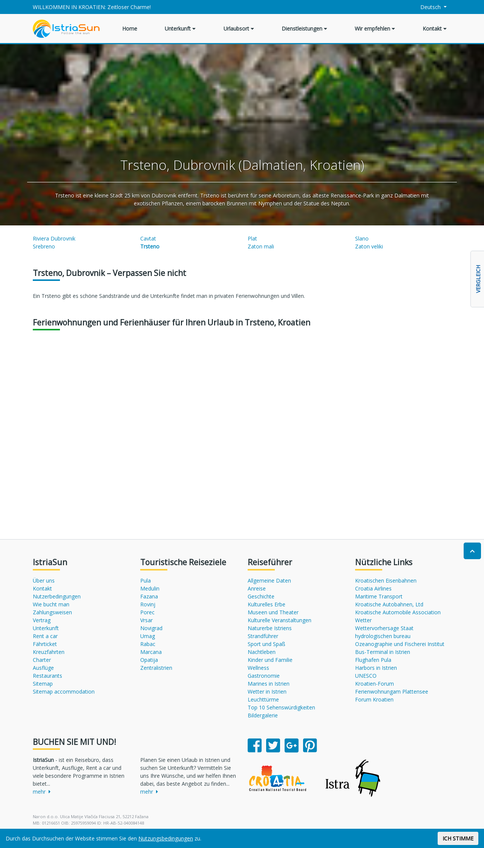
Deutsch (426, 7)
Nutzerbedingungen (57, 596)
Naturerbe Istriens (270, 628)
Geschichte (261, 596)
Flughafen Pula (373, 659)
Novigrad (151, 628)
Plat (252, 238)
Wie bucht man (51, 604)
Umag (147, 636)
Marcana (151, 651)
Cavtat (148, 238)
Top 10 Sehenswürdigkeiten (281, 707)
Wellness (258, 667)
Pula (145, 580)
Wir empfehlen (375, 28)
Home (129, 28)
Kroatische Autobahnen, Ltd (389, 604)
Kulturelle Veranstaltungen (279, 620)
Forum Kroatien (374, 699)
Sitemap (43, 683)
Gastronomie (264, 675)
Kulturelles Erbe (266, 604)
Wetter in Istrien (267, 691)
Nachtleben (262, 651)
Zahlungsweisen (52, 612)
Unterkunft (180, 28)
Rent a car (45, 636)
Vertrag (42, 620)
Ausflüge (43, 667)
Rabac (147, 644)
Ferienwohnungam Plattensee (391, 691)
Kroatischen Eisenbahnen (386, 580)
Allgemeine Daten (269, 580)
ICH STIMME (458, 838)
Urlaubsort (239, 28)
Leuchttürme (263, 699)
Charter (42, 659)
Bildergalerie (263, 715)
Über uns (44, 580)
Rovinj (147, 604)
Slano (362, 238)
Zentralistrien (156, 667)
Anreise (257, 588)
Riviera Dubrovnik (54, 238)
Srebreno (44, 246)
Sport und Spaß (266, 644)
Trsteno (149, 246)
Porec (147, 612)
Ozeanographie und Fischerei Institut (399, 644)
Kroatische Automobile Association (398, 612)
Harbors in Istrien (376, 667)
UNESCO (366, 675)
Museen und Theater (273, 612)
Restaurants (47, 675)
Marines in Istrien (268, 683)
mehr (42, 791)
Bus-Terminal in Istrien (382, 651)
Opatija (149, 659)
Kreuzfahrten (48, 651)
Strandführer (263, 636)
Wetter (363, 620)
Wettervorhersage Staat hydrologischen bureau (384, 632)
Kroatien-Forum (374, 683)
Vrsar (146, 620)
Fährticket (45, 644)
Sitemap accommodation (64, 691)
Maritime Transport (379, 596)
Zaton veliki (369, 246)
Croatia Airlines (373, 588)
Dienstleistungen (304, 28)
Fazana (149, 596)
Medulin (149, 588)
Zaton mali (261, 246)
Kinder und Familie (270, 659)
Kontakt (435, 28)
